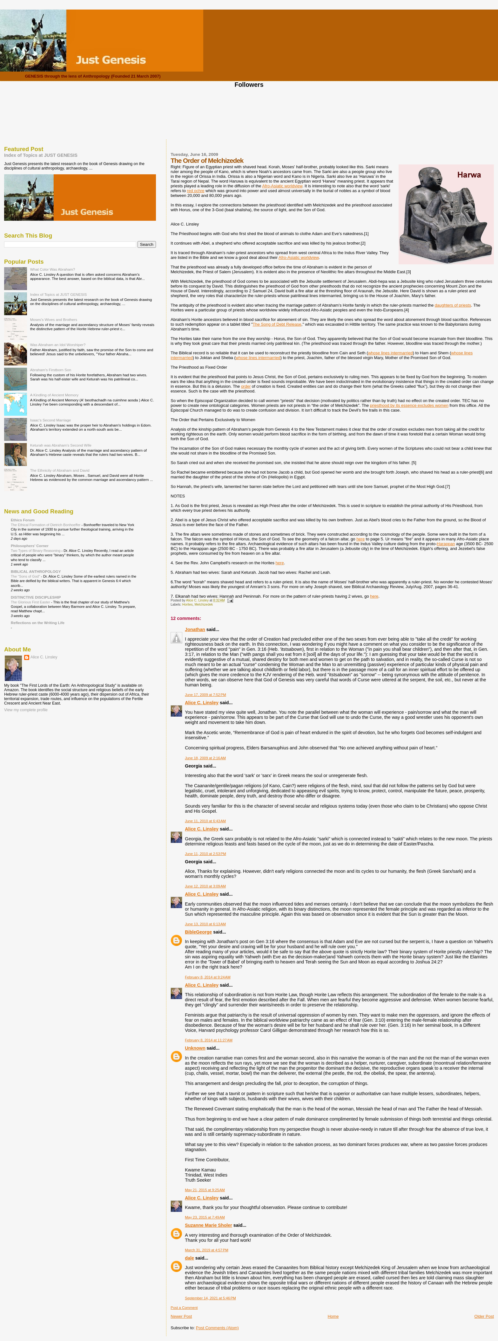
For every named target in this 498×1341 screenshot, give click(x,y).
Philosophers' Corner (30, 546)
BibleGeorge (198, 932)
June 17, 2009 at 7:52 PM (205, 695)
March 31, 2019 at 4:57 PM (206, 1250)
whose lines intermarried (390, 353)
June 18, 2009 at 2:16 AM (205, 758)
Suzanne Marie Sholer (208, 1225)
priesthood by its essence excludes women (409, 405)
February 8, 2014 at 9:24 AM (207, 977)
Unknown (195, 1048)
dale (189, 1258)
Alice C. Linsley (202, 702)
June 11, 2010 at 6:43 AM (205, 821)
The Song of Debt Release (277, 324)
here (360, 539)
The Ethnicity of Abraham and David (60, 470)
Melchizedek (203, 604)
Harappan (446, 543)
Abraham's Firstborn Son (50, 370)
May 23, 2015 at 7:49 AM (205, 1217)
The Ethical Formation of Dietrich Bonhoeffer (46, 525)
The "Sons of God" (26, 576)
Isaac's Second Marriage (50, 420)
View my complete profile (26, 710)
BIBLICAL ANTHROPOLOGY (36, 571)
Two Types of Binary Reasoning (36, 550)
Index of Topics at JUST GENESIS (40, 155)
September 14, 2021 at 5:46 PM (210, 1298)
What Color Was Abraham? (52, 269)
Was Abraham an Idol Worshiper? (58, 345)
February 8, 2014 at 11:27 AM (208, 1040)
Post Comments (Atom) (217, 1327)
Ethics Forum (23, 520)
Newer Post (181, 1316)
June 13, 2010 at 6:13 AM (205, 924)
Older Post (484, 1316)
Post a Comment (184, 1308)
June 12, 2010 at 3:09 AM (205, 886)
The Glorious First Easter (31, 602)
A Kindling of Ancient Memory (54, 395)
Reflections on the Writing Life (37, 623)
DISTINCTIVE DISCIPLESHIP (36, 597)
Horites (187, 604)
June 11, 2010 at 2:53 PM (205, 854)
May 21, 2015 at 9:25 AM (205, 1190)
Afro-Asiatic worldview (282, 186)
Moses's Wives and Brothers (53, 319)
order (246, 386)
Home (333, 1316)
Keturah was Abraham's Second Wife (60, 445)
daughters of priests (453, 305)
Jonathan (195, 629)
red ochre (196, 190)
